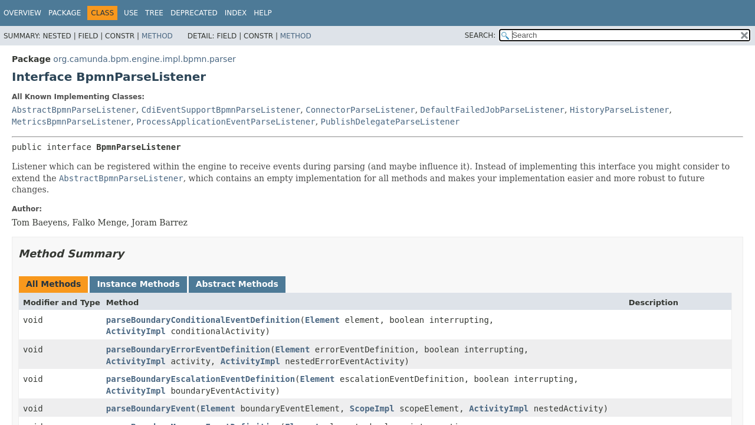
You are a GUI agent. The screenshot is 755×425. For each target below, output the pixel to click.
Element (322, 320)
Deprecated (194, 13)
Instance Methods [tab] (138, 284)
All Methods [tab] (53, 284)
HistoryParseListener (619, 110)
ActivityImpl (136, 331)
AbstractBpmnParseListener (74, 110)
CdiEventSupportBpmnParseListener (221, 110)
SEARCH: (480, 35)
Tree (154, 13)
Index (236, 13)
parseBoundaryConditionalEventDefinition (203, 320)
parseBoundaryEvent (151, 408)
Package (64, 13)
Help (263, 13)
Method (157, 36)
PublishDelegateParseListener (390, 121)
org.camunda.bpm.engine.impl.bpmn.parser (144, 59)
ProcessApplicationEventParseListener (225, 121)
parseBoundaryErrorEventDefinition (188, 349)
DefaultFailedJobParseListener (492, 110)
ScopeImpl (372, 408)
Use (131, 13)
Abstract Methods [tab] (237, 284)
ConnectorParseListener (360, 110)
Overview (22, 13)
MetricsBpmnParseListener (71, 121)
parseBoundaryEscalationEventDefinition (200, 379)
